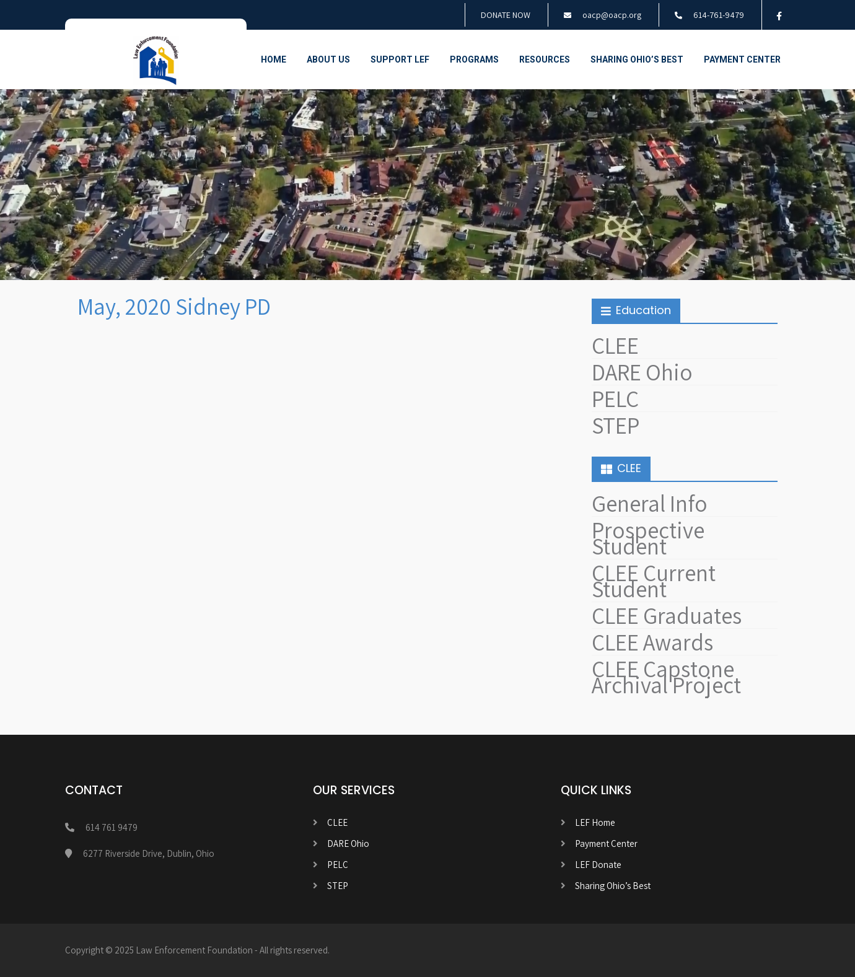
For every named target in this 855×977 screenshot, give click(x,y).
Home (273, 59)
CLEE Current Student (654, 581)
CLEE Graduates (667, 615)
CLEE (615, 345)
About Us (328, 59)
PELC (615, 398)
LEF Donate (598, 864)
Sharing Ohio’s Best (636, 59)
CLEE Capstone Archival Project (666, 677)
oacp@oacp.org (611, 14)
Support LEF (399, 59)
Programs (474, 59)
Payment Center (742, 59)
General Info (650, 503)
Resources (544, 59)
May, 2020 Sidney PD (174, 306)
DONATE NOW (505, 14)
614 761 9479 (112, 827)
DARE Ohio (642, 372)
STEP (615, 425)
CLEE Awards (652, 642)
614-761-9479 (718, 14)
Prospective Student (648, 538)
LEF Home (595, 822)
